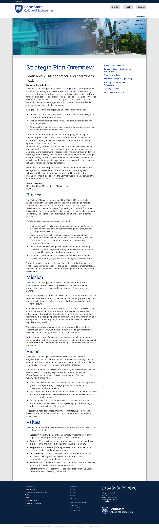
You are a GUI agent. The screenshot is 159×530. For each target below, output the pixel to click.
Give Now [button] (115, 7)
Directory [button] (141, 7)
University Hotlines (76, 508)
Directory (73, 498)
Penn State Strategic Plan (114, 92)
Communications (30, 489)
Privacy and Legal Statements (79, 502)
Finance (27, 498)
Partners (71, 16)
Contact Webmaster (94, 527)
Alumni (112, 16)
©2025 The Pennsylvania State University (37, 527)
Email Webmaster (75, 511)
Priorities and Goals (112, 75)
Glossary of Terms (111, 88)
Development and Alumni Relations (36, 492)
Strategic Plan (69, 88)
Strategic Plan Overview (114, 65)
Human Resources (31, 500)
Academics (92, 16)
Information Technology (33, 503)
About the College (136, 16)
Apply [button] (128, 7)
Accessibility (74, 505)
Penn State (18, 1)
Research (50, 16)
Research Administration (33, 506)
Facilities (28, 495)
